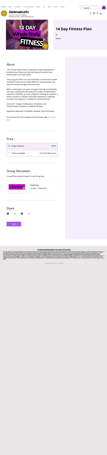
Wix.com (61, 263)
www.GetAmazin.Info (27, 17)
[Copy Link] (29, 213)
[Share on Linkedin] (22, 213)
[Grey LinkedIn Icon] (100, 13)
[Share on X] (15, 213)
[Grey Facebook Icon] (90, 13)
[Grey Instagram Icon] (94, 13)
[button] (104, 7)
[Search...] (88, 8)
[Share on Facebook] (8, 213)
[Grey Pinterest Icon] (97, 13)
